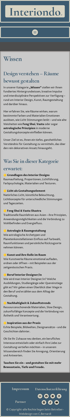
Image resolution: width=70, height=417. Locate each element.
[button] (35, 32)
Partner (20, 402)
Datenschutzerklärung (51, 389)
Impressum (20, 388)
